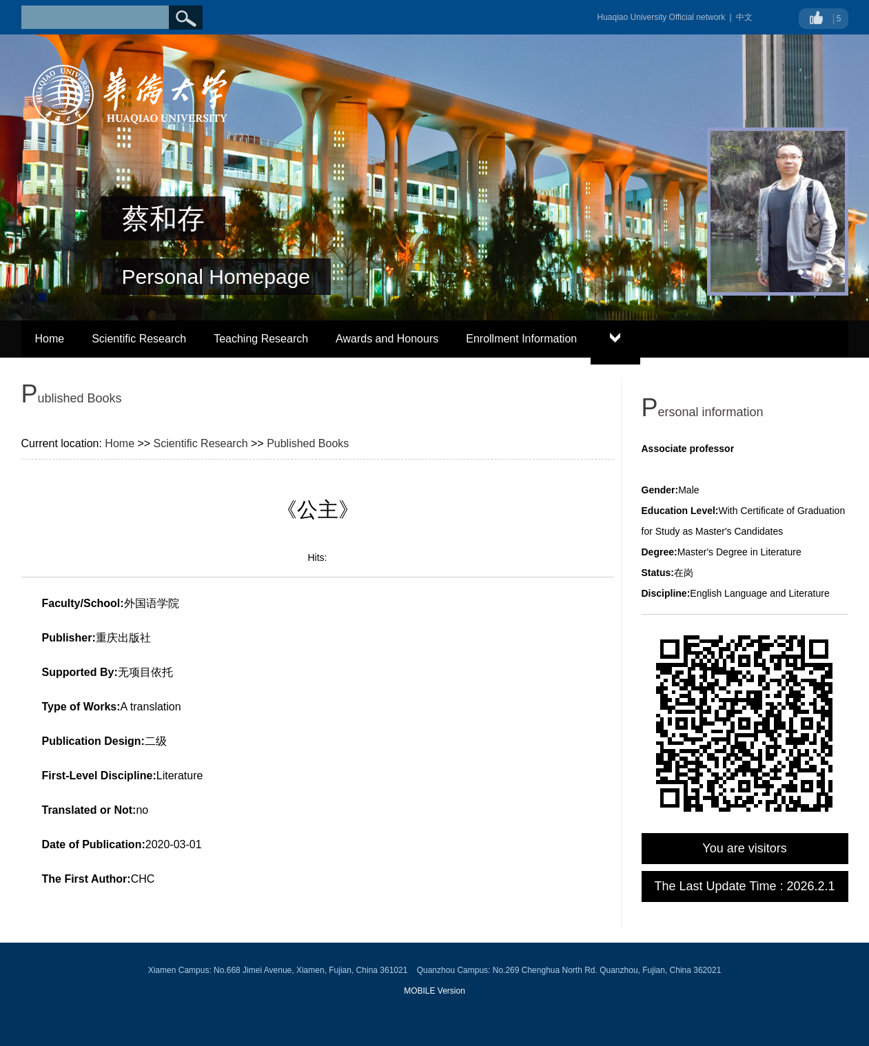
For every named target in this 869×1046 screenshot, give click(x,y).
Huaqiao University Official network (661, 17)
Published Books (308, 443)
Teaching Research (261, 339)
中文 (744, 17)
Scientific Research (139, 339)
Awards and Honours (387, 339)
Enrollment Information (521, 339)
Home (50, 339)
